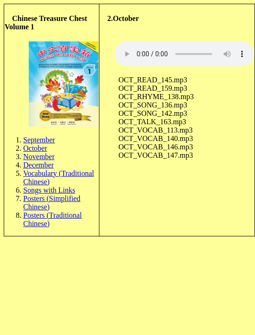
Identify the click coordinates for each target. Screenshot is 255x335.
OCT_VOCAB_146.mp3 (155, 147)
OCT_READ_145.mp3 (152, 80)
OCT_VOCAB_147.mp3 (155, 155)
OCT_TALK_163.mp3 (152, 122)
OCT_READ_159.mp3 (152, 88)
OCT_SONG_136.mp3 (152, 105)
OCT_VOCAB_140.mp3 (155, 138)
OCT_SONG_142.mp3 (152, 113)
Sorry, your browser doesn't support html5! (184, 54)
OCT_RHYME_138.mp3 (156, 96)
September (39, 140)
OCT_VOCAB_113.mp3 (155, 130)
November (39, 157)
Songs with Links (49, 190)
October (35, 148)
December (38, 165)
